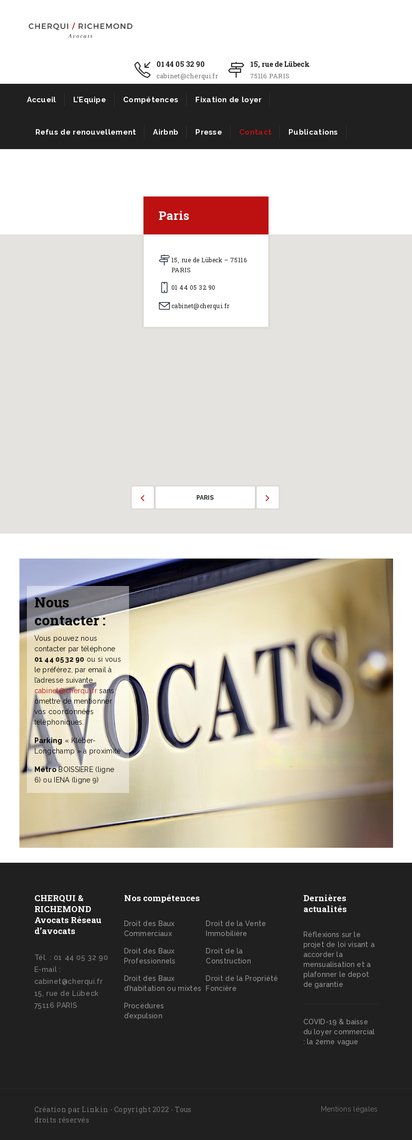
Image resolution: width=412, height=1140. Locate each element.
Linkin (95, 1109)
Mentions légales (349, 1109)
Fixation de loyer (228, 99)
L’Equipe (89, 99)
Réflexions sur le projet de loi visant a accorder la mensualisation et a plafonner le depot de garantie (339, 959)
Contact (255, 132)
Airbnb (165, 132)
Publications (313, 132)
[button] (206, 378)
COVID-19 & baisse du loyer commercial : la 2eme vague (339, 1032)
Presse (208, 132)
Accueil (41, 99)
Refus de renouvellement (86, 132)
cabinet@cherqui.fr (65, 691)
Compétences (150, 99)
